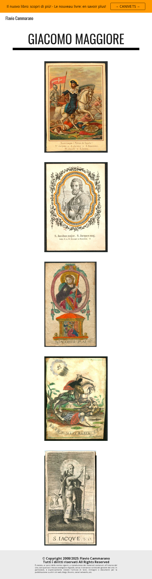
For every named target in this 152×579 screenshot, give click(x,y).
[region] (76, 6)
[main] (76, 40)
